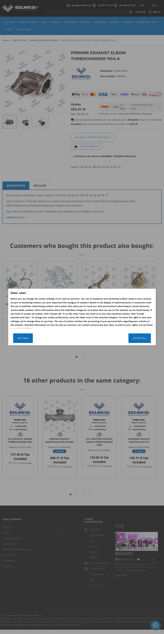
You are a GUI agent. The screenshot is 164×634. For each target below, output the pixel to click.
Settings (18, 338)
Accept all (144, 338)
